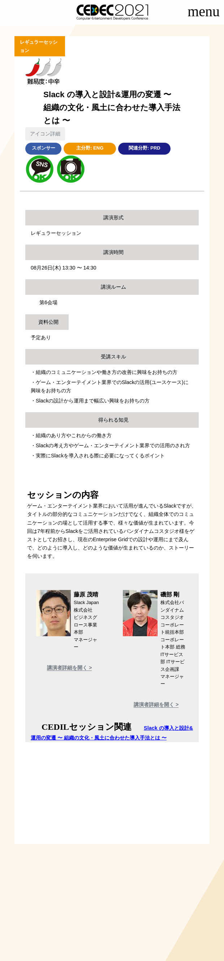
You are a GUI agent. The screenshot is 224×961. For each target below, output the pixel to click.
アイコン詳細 (45, 134)
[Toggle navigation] (203, 13)
